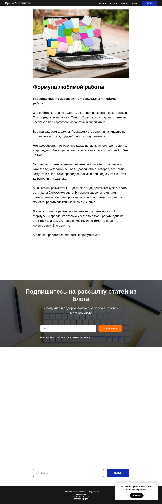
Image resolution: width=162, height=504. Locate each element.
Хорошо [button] (136, 495)
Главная (102, 3)
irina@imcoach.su (81, 496)
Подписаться (110, 328)
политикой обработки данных (107, 337)
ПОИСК (118, 473)
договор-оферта (81, 499)
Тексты (124, 3)
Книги (134, 3)
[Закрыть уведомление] (156, 484)
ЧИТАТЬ (149, 3)
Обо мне (113, 3)
